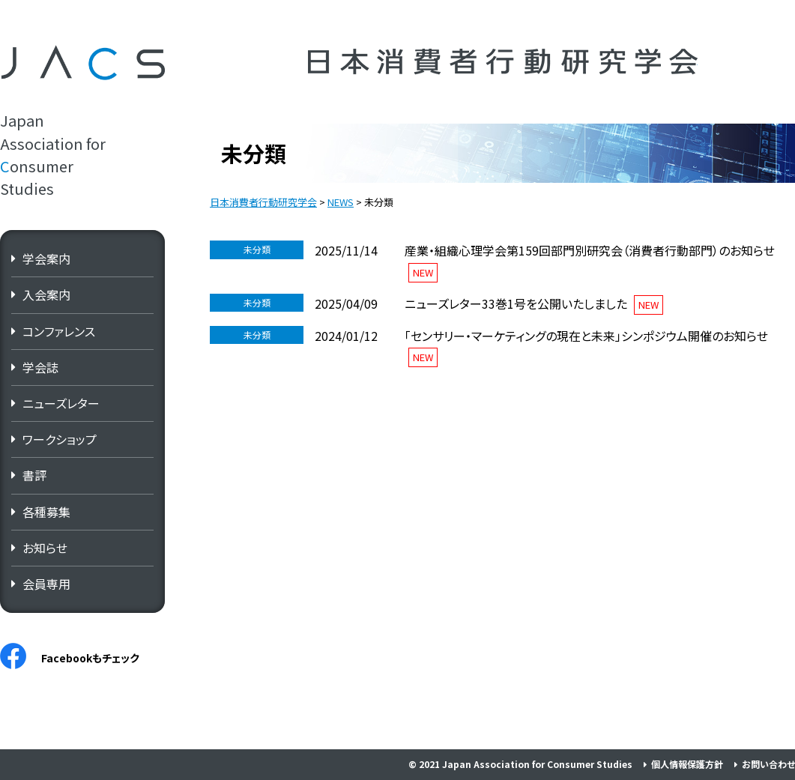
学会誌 (40, 367)
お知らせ (44, 548)
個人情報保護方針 (687, 764)
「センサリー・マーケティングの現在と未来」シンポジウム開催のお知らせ (586, 336)
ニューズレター (61, 403)
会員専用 (46, 584)
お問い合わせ (768, 764)
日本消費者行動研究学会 (503, 62)
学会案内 (46, 258)
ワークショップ (59, 439)
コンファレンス (58, 331)
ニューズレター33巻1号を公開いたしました (516, 303)
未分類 (257, 249)
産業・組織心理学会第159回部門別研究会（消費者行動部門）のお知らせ (590, 250)
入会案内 (46, 294)
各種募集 (46, 512)
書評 (34, 475)
